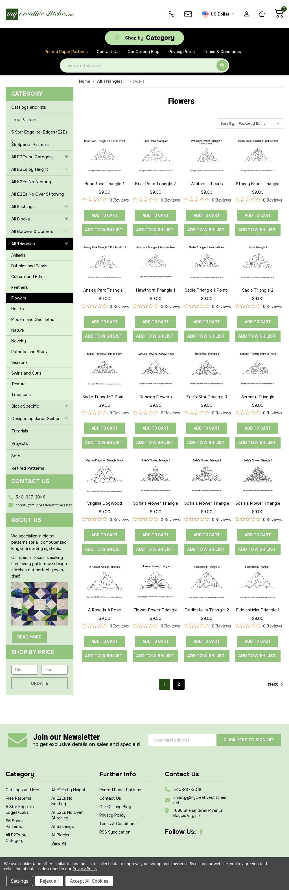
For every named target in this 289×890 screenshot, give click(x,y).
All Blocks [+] (39, 219)
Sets (15, 456)
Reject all (49, 881)
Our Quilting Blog (143, 51)
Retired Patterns (27, 468)
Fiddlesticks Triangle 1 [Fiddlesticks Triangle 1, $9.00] (258, 610)
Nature (17, 330)
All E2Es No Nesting (31, 182)
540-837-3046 (30, 497)
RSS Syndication (114, 832)
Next (275, 684)
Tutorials (19, 431)
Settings (19, 881)
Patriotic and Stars (29, 351)
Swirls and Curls (26, 373)
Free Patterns (25, 120)
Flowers (18, 298)
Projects (19, 443)
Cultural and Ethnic (29, 276)
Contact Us (108, 51)
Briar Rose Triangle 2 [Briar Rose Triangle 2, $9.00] (155, 183)
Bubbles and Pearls (29, 265)
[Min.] (24, 670)
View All (58, 843)
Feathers (19, 287)
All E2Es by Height (68, 789)
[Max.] (54, 670)
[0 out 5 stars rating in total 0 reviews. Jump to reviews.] (105, 200)
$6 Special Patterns (30, 144)
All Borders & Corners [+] (39, 231)
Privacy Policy (181, 51)
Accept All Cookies (89, 881)
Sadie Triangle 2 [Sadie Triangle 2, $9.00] (258, 290)
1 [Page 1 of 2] (164, 684)
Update (39, 683)
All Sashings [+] (39, 206)
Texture (18, 383)
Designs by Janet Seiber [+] (39, 418)
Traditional (21, 394)
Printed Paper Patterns (66, 51)
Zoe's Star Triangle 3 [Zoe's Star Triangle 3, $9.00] (206, 396)
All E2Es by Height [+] (39, 169)
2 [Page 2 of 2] (179, 684)
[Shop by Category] (144, 38)
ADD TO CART (104, 215)
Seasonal (20, 362)
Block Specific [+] (39, 406)
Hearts (17, 308)
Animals (18, 255)
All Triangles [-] (39, 244)
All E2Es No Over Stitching (37, 194)
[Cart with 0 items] (279, 16)
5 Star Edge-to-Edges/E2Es (39, 132)
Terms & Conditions (222, 51)
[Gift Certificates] (262, 14)
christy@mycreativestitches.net (44, 505)
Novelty (18, 341)
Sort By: (227, 123)
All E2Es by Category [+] (39, 157)
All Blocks (60, 834)
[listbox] (260, 123)
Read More (29, 637)
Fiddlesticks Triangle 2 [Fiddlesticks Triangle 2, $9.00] (207, 610)
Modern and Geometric (32, 319)
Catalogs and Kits (28, 107)
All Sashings (62, 826)
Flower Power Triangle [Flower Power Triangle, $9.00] (156, 610)
